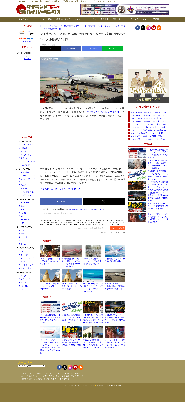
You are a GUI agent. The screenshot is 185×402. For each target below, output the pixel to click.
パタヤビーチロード (27, 176)
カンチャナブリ (25, 279)
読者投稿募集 (26, 379)
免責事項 (39, 373)
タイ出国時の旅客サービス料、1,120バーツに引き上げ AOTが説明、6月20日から (150, 115)
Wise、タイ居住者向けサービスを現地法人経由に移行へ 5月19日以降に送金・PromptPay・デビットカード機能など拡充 (150, 133)
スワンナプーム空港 (27, 161)
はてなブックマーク (91, 48)
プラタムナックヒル (27, 192)
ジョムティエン (25, 195)
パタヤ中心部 (24, 172)
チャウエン (23, 230)
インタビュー (80, 19)
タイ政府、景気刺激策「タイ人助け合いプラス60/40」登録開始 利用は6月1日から (158, 175)
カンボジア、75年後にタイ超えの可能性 (147, 136)
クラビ (21, 289)
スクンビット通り (26, 144)
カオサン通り (24, 158)
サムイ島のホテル (24, 227)
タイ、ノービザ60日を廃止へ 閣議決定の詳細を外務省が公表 (150, 130)
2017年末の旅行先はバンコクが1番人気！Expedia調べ (49, 286)
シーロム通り (24, 148)
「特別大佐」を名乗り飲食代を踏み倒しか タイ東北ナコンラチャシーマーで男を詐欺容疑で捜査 (158, 186)
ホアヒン (22, 282)
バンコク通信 (46, 19)
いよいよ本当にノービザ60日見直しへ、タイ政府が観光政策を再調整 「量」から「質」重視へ (150, 118)
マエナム (22, 244)
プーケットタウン (26, 219)
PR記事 (156, 19)
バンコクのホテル (24, 141)
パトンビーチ (24, 202)
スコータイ (23, 276)
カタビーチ (23, 216)
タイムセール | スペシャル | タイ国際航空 (60, 189)
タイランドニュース (27, 19)
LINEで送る (112, 48)
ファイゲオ (23, 261)
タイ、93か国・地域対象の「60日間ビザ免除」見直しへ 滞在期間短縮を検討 (150, 112)
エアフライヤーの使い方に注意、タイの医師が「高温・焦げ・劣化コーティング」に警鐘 (150, 127)
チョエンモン (24, 234)
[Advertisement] (82, 144)
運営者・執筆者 (49, 379)
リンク (56, 373)
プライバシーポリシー (70, 373)
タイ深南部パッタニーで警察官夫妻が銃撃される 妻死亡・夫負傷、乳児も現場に (158, 196)
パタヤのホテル (23, 169)
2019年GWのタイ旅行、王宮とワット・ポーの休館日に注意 (72, 286)
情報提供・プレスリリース (73, 376)
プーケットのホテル (25, 199)
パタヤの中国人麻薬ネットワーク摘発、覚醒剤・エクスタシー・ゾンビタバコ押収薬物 (158, 164)
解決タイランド (63, 19)
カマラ (21, 209)
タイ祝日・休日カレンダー (136, 19)
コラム (93, 19)
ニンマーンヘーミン (27, 258)
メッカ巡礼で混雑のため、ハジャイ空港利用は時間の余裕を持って (93, 261)
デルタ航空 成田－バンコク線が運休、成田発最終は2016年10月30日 (115, 286)
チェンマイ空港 (25, 268)
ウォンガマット (25, 188)
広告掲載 (38, 379)
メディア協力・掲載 (51, 376)
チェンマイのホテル (25, 248)
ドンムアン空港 (25, 165)
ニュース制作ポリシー (30, 376)
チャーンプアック (26, 265)
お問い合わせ (64, 379)
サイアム (22, 151)
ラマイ (21, 240)
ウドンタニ (23, 286)
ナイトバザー (24, 255)
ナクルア (22, 185)
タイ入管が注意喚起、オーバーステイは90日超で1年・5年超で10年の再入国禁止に (158, 153)
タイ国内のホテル (24, 273)
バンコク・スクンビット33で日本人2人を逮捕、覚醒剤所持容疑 (150, 124)
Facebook (71, 48)
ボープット (23, 237)
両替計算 (116, 19)
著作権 (48, 373)
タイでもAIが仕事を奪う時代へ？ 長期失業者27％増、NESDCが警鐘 (72, 342)
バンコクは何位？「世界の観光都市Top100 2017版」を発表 (50, 261)
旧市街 (21, 251)
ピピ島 (21, 223)
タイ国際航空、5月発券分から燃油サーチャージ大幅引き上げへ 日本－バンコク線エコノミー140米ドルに (150, 121)
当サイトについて (26, 373)
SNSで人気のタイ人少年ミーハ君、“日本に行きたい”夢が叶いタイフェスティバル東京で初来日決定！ (150, 139)
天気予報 (104, 19)
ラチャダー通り (25, 155)
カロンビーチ (24, 213)
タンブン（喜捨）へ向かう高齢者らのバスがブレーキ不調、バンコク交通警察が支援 (158, 218)
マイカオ (22, 206)
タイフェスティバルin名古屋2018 (103, 112)
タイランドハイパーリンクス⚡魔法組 (86, 385)
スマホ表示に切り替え (112, 385)
